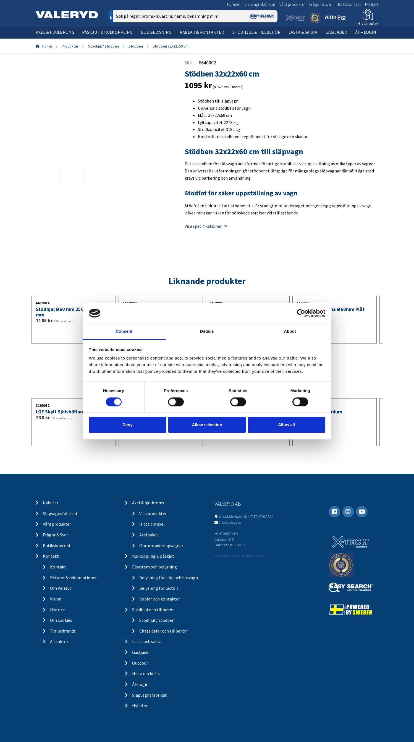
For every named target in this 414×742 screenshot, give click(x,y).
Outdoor (140, 663)
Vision (55, 599)
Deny (127, 424)
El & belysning (156, 32)
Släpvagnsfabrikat (260, 4)
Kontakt (371, 4)
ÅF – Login (365, 32)
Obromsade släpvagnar (161, 545)
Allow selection (207, 424)
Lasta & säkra (303, 32)
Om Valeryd (61, 588)
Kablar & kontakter (202, 32)
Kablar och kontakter (159, 599)
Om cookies (61, 620)
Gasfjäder (336, 32)
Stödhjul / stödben (103, 46)
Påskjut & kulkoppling (107, 32)
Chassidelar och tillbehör (163, 631)
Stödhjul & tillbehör (256, 32)
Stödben (136, 46)
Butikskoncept (349, 4)
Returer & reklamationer (73, 577)
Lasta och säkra (146, 641)
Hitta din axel (152, 524)
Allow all (286, 424)
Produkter (70, 46)
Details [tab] (207, 331)
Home (47, 46)
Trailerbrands (63, 631)
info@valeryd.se (230, 522)
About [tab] (290, 331)
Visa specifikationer (206, 226)
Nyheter (233, 4)
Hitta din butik (146, 673)
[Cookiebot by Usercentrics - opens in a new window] (301, 313)
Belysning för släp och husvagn (168, 577)
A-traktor (59, 641)
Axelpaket (148, 535)
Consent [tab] (124, 331)
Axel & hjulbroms (55, 32)
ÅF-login (140, 684)
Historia (57, 609)
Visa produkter (153, 513)
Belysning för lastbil (158, 588)
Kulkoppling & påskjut (153, 556)
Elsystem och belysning (154, 567)
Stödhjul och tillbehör (153, 609)
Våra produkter (292, 4)
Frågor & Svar (320, 4)
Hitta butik (367, 23)
